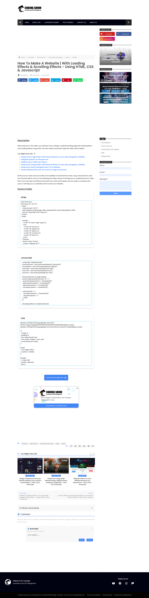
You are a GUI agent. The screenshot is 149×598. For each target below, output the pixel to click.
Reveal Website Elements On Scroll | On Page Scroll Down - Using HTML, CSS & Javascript (116, 89)
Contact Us (81, 22)
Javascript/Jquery (51, 22)
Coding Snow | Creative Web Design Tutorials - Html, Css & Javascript (56, 595)
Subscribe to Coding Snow (56, 405)
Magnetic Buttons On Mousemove (34, 159)
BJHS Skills (34, 529)
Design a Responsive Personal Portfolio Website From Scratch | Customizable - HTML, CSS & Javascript (30, 481)
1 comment (45, 75)
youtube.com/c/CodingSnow (24, 583)
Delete (90, 540)
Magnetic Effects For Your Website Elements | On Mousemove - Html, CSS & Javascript (82, 481)
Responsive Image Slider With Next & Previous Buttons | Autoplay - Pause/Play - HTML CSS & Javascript (115, 79)
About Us (93, 22)
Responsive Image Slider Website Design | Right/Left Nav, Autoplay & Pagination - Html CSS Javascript (56, 481)
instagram (108, 39)
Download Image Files (56, 377)
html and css (41, 57)
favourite (31, 57)
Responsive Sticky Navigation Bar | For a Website (40, 167)
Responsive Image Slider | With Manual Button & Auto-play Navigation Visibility (53, 157)
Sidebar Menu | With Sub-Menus (34, 162)
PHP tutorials (68, 22)
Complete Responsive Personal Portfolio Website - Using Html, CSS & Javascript (115, 59)
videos (75, 57)
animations (30, 476)
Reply (82, 540)
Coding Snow (126, 595)
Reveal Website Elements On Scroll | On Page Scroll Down (44, 170)
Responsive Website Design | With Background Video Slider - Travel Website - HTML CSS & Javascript (115, 99)
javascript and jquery (56, 57)
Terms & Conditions (94, 595)
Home (27, 22)
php (102, 153)
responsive (105, 156)
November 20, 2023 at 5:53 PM (35, 531)
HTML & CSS (36, 22)
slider (68, 57)
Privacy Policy (107, 595)
